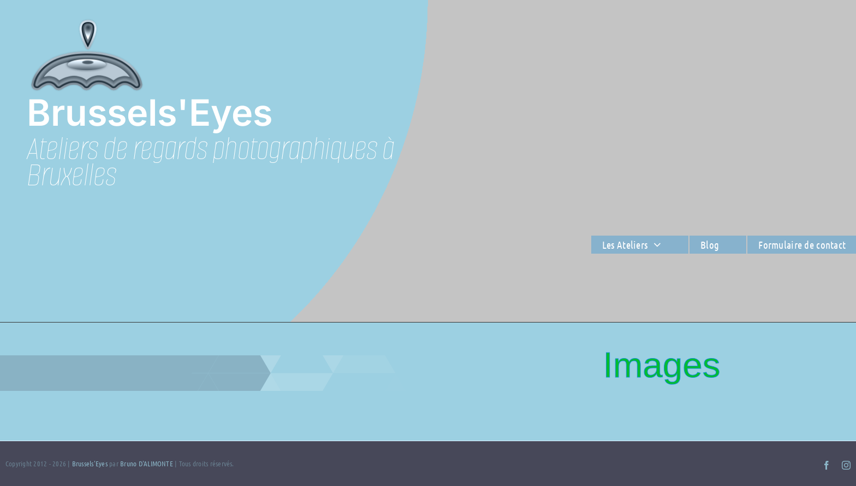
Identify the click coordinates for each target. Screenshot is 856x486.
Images (661, 365)
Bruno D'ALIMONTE (146, 463)
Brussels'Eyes (90, 463)
